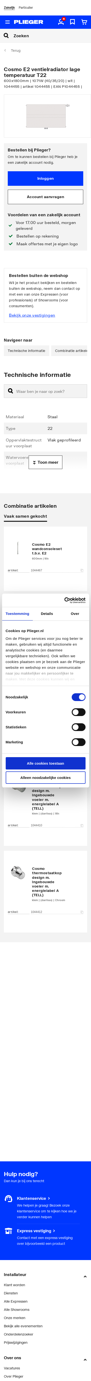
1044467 (57, 570)
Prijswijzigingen (15, 1342)
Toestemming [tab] (17, 614)
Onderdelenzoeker (18, 1334)
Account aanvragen (45, 196)
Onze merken (14, 1318)
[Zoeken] (52, 35)
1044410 (57, 825)
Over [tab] (75, 614)
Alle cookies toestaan (45, 763)
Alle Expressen (15, 1301)
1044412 (57, 912)
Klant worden (14, 1285)
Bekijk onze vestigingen (32, 315)
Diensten (11, 1293)
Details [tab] (47, 614)
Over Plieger (13, 1376)
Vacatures (12, 1368)
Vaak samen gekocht (25, 516)
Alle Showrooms (16, 1309)
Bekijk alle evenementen (23, 1326)
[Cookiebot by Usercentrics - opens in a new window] (64, 600)
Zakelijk (9, 7)
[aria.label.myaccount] (61, 22)
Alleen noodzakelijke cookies (45, 778)
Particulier (26, 7)
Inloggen (45, 178)
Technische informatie (26, 351)
